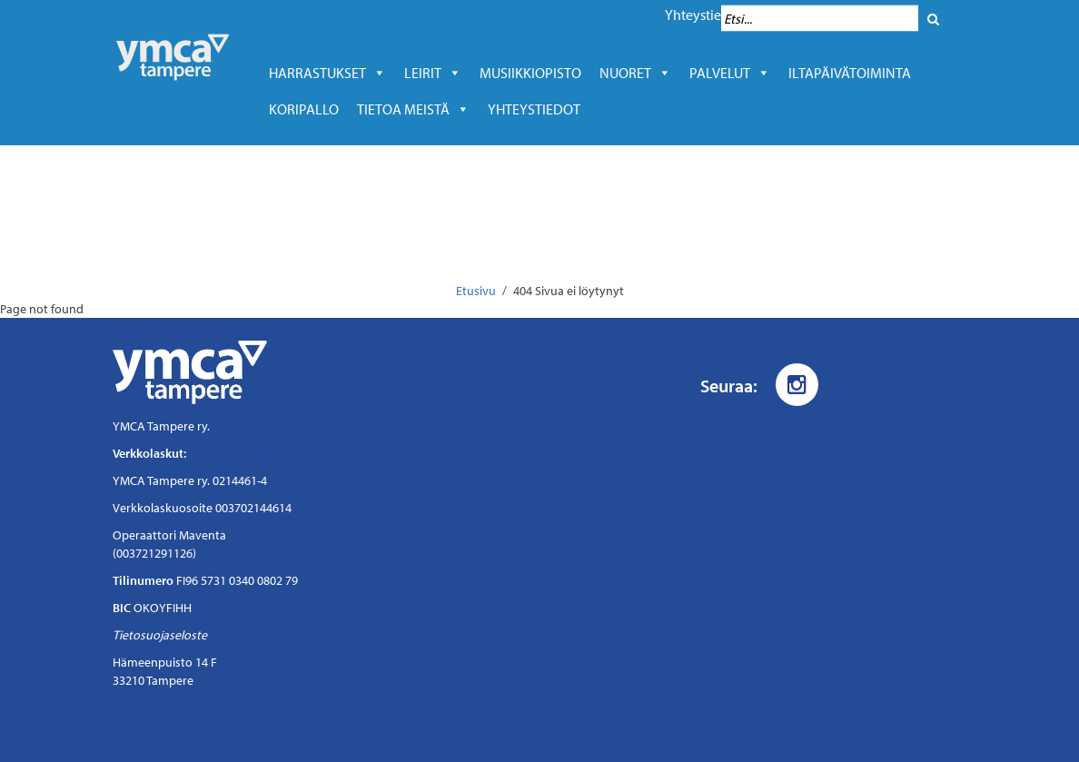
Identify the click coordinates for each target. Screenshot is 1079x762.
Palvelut (729, 72)
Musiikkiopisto (535, 72)
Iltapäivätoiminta (849, 73)
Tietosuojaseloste (160, 635)
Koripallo (304, 109)
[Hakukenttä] (819, 18)
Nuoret (635, 72)
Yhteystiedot (703, 14)
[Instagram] (797, 384)
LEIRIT (432, 72)
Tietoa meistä (413, 109)
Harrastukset (327, 72)
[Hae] (933, 18)
